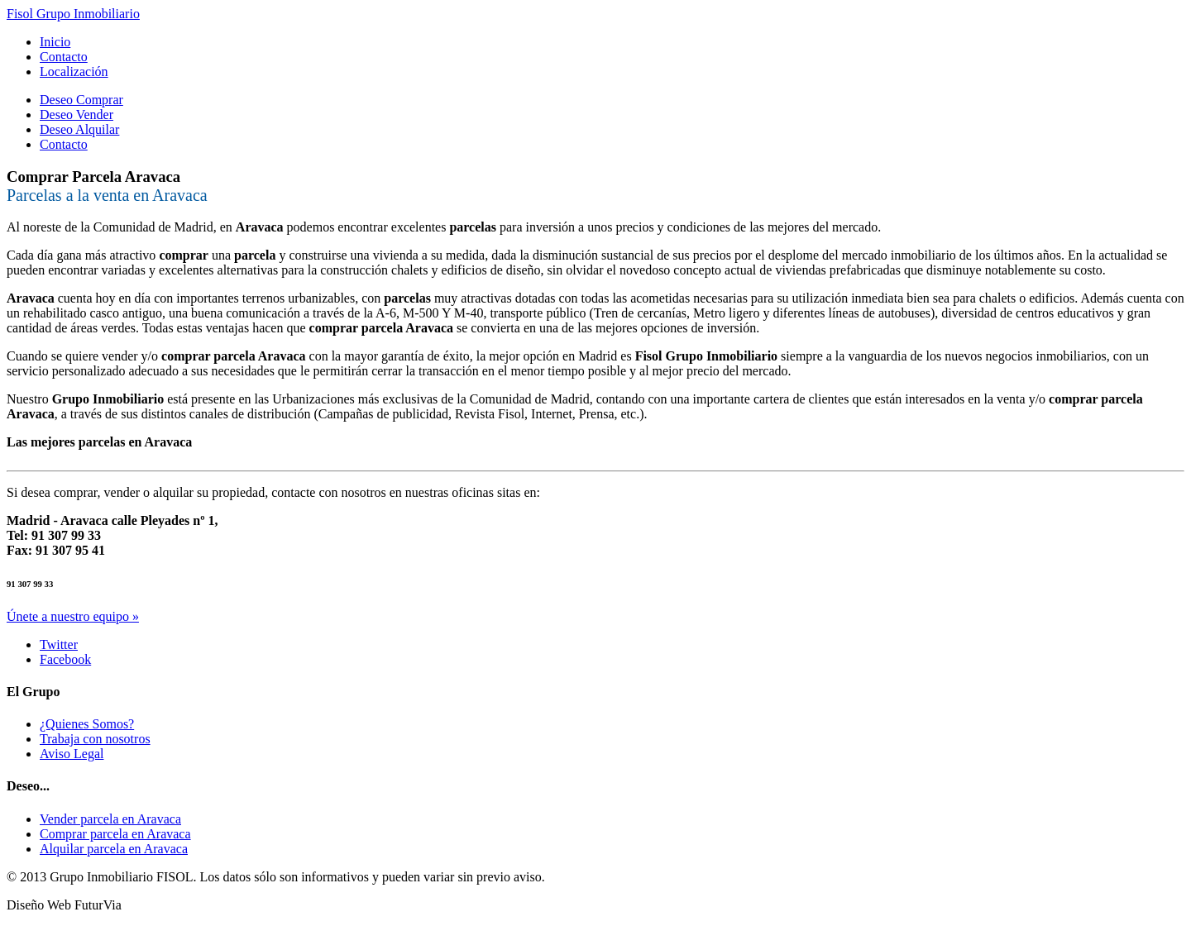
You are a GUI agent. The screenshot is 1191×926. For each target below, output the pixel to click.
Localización (74, 71)
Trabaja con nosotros (95, 739)
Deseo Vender (76, 114)
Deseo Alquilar (79, 129)
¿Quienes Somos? (87, 724)
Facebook (65, 659)
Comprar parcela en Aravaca (115, 834)
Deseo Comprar (81, 100)
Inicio (55, 42)
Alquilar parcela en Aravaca (114, 849)
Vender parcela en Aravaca (110, 819)
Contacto (64, 57)
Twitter (59, 644)
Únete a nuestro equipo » (73, 616)
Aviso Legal (71, 754)
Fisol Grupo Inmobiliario (73, 14)
